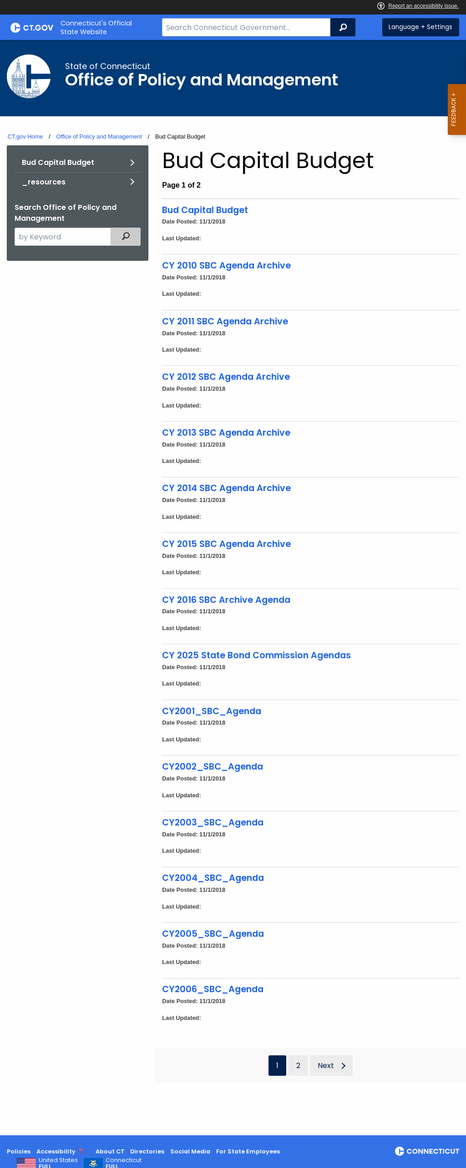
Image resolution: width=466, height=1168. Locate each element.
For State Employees (248, 1151)
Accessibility (56, 1151)
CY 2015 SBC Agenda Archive (226, 544)
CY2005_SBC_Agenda (213, 934)
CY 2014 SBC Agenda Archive (226, 488)
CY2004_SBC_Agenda (213, 878)
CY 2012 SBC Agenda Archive (226, 377)
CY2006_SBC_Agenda (212, 989)
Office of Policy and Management (99, 136)
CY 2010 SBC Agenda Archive (226, 265)
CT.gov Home (25, 136)
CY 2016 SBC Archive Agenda (226, 600)
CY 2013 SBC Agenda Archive (226, 433)
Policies (18, 1151)
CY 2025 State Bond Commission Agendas (256, 655)
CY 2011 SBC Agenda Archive (225, 321)
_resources (44, 182)
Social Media (190, 1151)
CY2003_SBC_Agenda (212, 822)
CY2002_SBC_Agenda (212, 766)
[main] (233, 587)
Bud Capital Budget (58, 162)
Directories (147, 1151)
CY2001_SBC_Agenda (211, 711)
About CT (110, 1151)
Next (326, 1065)
